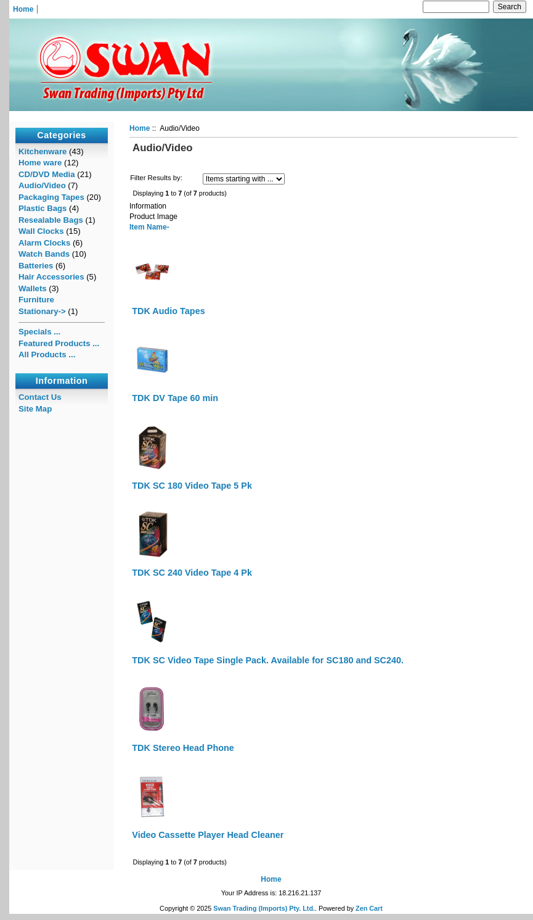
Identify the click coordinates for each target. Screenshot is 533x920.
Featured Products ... (58, 343)
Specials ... (39, 331)
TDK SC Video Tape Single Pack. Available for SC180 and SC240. (268, 660)
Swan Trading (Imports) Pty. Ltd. (264, 908)
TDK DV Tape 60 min (175, 398)
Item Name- (149, 227)
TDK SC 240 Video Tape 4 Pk (192, 573)
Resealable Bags (50, 220)
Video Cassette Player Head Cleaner (207, 835)
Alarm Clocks (44, 242)
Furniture (36, 299)
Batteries (35, 265)
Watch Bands (44, 254)
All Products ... (46, 354)
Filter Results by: (156, 177)
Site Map (35, 408)
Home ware (40, 162)
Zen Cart (369, 908)
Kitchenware (42, 151)
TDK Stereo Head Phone (183, 748)
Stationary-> (42, 311)
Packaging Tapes (51, 197)
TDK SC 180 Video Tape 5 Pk (192, 486)
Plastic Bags (42, 208)
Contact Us (40, 397)
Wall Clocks (41, 231)
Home (23, 9)
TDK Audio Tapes (168, 311)
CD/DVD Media (46, 174)
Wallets (32, 288)
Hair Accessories (51, 276)
